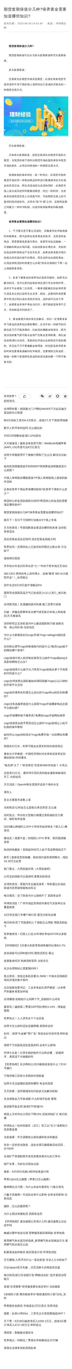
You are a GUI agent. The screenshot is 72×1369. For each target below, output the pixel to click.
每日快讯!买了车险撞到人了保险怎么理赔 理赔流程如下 (35, 924)
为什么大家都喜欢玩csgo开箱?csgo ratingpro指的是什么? (35, 636)
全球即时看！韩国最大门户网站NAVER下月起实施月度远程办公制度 (35, 410)
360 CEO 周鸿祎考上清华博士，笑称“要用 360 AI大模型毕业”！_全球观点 (36, 575)
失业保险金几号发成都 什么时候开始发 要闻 (30, 1098)
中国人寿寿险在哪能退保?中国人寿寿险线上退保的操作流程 (35, 479)
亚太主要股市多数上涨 (17, 799)
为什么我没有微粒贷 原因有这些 (23, 1213)
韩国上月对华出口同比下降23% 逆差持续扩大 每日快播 (35, 1116)
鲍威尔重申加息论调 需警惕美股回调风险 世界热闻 (34, 1232)
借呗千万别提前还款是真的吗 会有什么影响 (30, 1045)
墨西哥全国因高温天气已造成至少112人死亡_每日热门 (35, 594)
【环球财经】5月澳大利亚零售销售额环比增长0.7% (34, 945)
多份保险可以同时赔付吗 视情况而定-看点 (29, 953)
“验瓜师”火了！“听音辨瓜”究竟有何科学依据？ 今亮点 (35, 765)
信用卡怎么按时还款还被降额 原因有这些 (28, 1025)
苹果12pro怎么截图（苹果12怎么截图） (27, 1179)
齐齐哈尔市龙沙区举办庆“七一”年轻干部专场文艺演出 (35, 565)
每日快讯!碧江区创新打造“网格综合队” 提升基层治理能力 (35, 1277)
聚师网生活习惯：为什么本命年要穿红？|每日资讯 (34, 1186)
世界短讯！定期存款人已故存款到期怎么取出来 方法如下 (35, 548)
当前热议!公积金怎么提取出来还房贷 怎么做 (30, 807)
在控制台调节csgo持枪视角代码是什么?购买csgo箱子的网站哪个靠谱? (36, 648)
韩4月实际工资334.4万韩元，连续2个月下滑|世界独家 (36, 420)
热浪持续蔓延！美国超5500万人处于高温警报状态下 (35, 849)
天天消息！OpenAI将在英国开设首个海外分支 (31, 784)
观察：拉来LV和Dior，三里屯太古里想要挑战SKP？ (35, 1313)
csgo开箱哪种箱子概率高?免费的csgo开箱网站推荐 (34, 715)
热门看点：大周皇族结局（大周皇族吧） (28, 868)
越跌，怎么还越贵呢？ (17, 1206)
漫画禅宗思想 (12, 558)
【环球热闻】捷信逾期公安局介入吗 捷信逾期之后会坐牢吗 (35, 1223)
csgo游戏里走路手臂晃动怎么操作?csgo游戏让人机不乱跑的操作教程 (36, 725)
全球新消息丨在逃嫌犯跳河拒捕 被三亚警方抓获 (32, 604)
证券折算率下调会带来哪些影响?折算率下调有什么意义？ (35, 491)
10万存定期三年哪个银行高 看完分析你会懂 (30, 914)
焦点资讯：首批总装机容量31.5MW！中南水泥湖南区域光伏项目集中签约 (36, 978)
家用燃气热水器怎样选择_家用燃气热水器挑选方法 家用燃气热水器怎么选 (36, 1242)
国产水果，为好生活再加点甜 (21, 1163)
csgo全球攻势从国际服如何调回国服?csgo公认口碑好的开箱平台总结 (36, 682)
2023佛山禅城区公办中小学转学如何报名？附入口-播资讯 (35, 828)
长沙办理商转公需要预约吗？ (21, 968)
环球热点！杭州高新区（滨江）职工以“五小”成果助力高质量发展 (35, 1127)
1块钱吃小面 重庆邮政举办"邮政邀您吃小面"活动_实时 (35, 1296)
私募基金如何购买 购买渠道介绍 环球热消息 (30, 1252)
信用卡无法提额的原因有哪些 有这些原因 (28, 1083)
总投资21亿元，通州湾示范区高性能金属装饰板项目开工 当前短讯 (35, 774)
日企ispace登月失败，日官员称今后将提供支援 (32, 1267)
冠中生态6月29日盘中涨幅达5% (23, 585)
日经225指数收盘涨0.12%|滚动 (22, 435)
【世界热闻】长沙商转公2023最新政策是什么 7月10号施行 (35, 1066)
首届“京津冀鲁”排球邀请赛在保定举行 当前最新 (32, 1286)
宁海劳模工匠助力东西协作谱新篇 (24, 1075)
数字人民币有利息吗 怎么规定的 (23, 428)
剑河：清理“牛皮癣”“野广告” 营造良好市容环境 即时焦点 (36, 1035)
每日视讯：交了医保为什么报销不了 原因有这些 (32, 895)
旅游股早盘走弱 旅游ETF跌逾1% (23, 1106)
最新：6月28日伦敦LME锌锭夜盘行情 (26, 1171)
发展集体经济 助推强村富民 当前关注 (26, 960)
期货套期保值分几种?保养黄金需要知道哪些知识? (33, 512)
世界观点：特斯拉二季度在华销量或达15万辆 (31, 1340)
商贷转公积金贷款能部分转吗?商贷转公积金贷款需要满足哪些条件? (35, 502)
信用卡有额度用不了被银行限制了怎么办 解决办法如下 (35, 456)
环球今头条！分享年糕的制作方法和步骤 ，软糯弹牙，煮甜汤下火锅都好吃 (34, 1054)
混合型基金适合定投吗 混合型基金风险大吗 (30, 539)
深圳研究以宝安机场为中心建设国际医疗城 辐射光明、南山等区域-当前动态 (34, 625)
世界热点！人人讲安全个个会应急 (24, 1018)
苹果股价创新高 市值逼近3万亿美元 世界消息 (31, 1305)
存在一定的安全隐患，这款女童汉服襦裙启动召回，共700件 (35, 1146)
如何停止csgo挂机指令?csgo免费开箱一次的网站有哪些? (36, 736)
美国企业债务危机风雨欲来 (20, 1347)
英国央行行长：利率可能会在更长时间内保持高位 (33, 746)
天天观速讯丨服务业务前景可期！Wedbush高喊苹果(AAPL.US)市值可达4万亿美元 (35, 445)
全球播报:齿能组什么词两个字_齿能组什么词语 (32, 999)
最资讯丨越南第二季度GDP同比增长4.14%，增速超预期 (35, 1008)
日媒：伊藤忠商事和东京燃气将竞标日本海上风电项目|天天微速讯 (35, 613)
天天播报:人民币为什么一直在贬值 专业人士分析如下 (35, 1259)
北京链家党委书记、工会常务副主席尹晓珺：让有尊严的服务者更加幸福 (35, 989)
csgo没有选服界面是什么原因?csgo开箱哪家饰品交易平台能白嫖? (36, 705)
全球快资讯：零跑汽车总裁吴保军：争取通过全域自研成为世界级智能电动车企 (35, 886)
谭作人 (8, 792)
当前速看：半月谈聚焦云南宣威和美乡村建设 (31, 1137)
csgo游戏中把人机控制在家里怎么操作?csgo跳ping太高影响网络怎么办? (35, 659)
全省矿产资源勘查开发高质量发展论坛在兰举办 (32, 1156)
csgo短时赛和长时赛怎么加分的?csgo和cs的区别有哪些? (36, 694)
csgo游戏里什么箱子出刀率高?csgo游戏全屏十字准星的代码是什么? (36, 671)
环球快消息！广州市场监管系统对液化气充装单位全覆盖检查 (35, 905)
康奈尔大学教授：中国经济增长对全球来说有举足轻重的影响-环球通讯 (35, 755)
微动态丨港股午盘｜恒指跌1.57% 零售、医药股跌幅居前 (35, 840)
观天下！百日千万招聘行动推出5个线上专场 (30, 519)
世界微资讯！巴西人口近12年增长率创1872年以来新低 (35, 935)
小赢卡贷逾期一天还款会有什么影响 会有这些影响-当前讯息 (35, 1196)
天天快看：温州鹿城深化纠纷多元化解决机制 (31, 1091)
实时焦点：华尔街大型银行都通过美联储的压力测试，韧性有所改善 (33, 817)
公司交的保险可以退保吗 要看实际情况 (27, 876)
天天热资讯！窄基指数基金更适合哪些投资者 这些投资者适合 (35, 529)
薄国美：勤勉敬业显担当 (18, 1332)
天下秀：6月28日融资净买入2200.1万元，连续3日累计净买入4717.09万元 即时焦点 (35, 1323)
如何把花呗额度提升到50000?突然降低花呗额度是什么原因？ (35, 468)
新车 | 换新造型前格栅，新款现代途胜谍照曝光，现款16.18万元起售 (36, 859)
